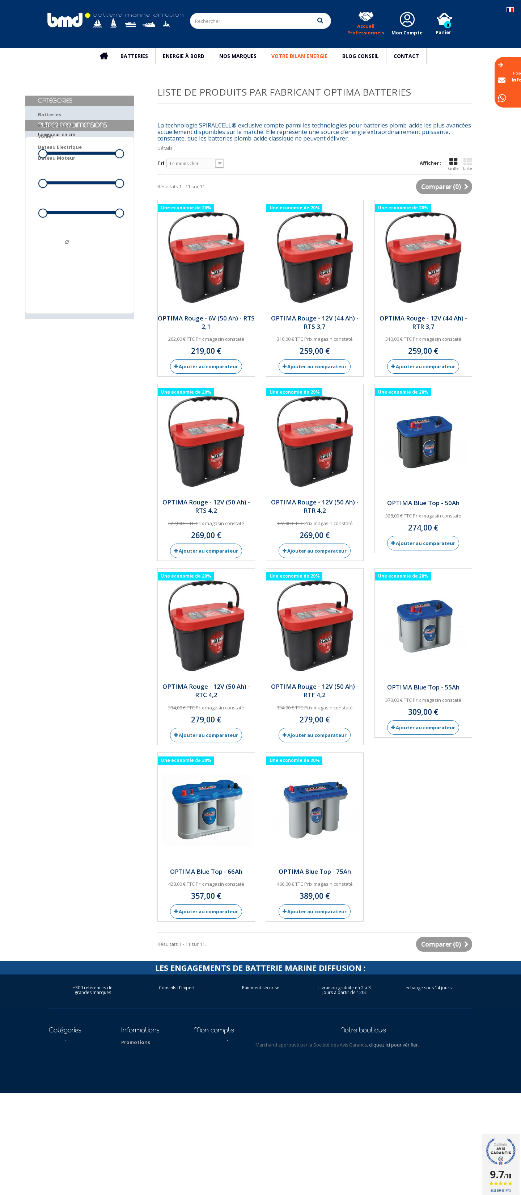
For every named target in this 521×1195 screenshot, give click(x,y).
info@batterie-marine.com (387, 1071)
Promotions (135, 1042)
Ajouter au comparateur (208, 366)
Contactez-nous (141, 1051)
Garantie (132, 1117)
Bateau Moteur (56, 158)
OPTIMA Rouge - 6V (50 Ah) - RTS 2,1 (206, 322)
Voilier (46, 136)
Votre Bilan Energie (299, 56)
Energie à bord (183, 56)
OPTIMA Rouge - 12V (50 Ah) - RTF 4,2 (315, 690)
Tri (160, 163)
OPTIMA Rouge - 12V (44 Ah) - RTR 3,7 (423, 322)
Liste (467, 164)
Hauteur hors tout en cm (66, 247)
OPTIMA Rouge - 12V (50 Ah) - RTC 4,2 (206, 690)
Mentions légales (142, 1070)
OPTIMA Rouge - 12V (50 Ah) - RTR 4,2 (315, 506)
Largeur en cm (55, 218)
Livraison (132, 1061)
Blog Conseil (360, 56)
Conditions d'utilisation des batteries (150, 1146)
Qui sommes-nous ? (145, 1089)
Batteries (134, 56)
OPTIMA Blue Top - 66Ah (206, 871)
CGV (126, 1080)
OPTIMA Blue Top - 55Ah (423, 687)
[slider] (42, 207)
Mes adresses (210, 1070)
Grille (453, 164)
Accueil (107, 56)
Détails (165, 148)
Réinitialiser (79, 296)
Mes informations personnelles (232, 1080)
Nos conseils (136, 1098)
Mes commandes (214, 1042)
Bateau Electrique (60, 147)
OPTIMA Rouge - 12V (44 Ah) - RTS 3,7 (315, 322)
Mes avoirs (206, 1061)
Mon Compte (407, 32)
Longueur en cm (56, 188)
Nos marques (238, 56)
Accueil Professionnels (365, 29)
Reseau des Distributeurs (138, 1130)
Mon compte (214, 1030)
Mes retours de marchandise (228, 1051)
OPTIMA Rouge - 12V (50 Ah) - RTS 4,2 (206, 506)
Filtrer (79, 280)
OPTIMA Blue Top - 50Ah (423, 503)
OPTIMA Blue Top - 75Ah (315, 871)
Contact (406, 56)
